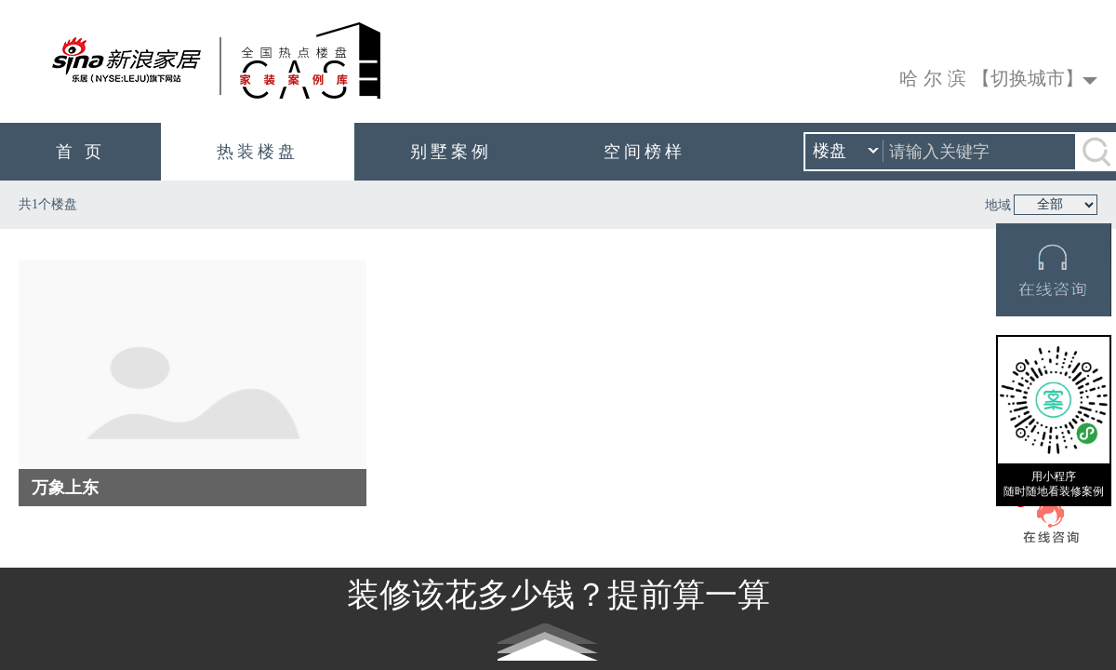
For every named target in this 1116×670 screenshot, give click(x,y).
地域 (998, 205)
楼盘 (846, 151)
